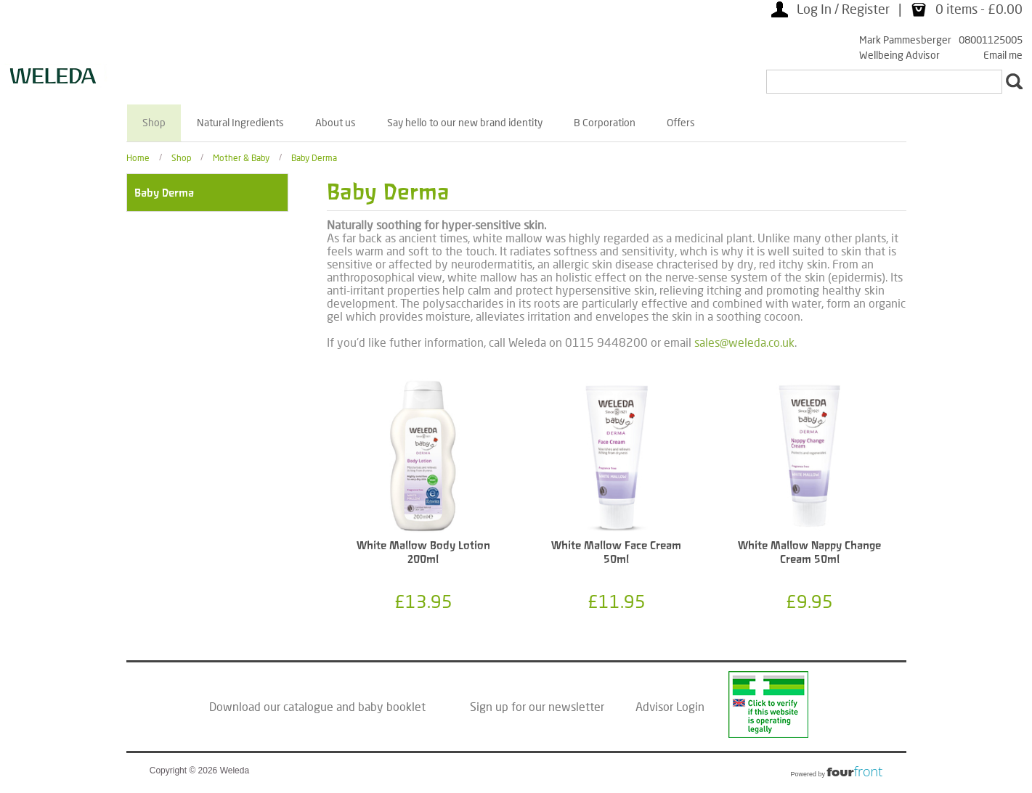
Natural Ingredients (240, 122)
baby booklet (392, 706)
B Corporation (604, 122)
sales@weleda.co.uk (744, 342)
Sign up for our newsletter (537, 706)
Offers (681, 122)
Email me (1003, 55)
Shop (154, 122)
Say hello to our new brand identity (465, 122)
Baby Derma (314, 157)
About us (335, 122)
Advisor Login (669, 706)
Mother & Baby (241, 157)
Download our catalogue (271, 706)
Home (138, 157)
